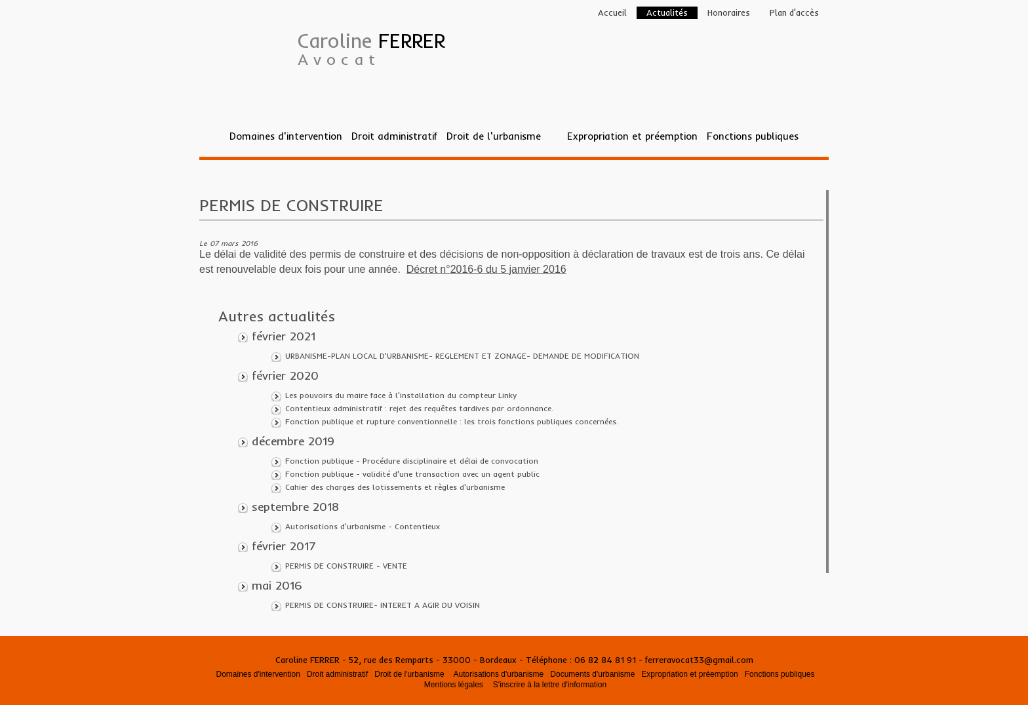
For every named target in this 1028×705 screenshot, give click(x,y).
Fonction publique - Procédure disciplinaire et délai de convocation (411, 461)
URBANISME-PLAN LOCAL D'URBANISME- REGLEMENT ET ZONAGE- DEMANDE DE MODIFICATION (462, 356)
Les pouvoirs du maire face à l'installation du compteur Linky (401, 395)
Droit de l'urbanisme (493, 136)
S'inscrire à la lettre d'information (549, 684)
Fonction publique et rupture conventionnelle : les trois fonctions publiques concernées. (451, 421)
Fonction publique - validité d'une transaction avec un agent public (412, 474)
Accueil (612, 12)
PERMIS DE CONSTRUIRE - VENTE (346, 566)
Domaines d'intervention (285, 136)
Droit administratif (394, 136)
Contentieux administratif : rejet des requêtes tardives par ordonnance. (419, 408)
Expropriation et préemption (632, 136)
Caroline (371, 48)
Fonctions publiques (753, 136)
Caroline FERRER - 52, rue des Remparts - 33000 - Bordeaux (397, 660)
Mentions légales (453, 684)
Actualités (667, 12)
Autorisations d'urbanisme (499, 674)
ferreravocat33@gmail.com (699, 660)
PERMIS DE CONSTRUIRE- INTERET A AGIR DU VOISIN (382, 605)
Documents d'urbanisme (592, 674)
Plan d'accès (794, 12)
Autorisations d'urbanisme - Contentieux (362, 526)
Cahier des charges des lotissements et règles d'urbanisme (395, 487)
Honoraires (728, 12)
